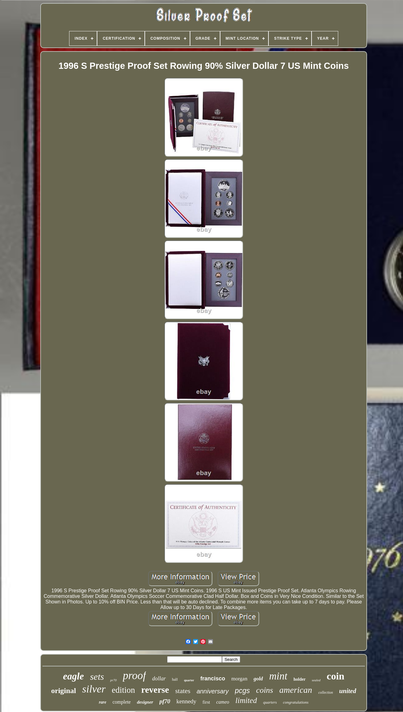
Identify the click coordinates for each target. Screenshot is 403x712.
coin (335, 676)
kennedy (186, 701)
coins (264, 690)
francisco (212, 678)
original (63, 691)
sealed (316, 680)
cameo (222, 702)
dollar (159, 678)
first (206, 702)
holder (300, 679)
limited (246, 700)
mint (278, 676)
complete (122, 702)
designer (145, 702)
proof (134, 676)
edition (123, 690)
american (295, 690)
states (182, 691)
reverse (155, 690)
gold (258, 679)
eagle (73, 676)
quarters (270, 702)
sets (97, 676)
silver (94, 689)
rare (102, 702)
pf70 (164, 701)
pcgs (242, 691)
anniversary (212, 691)
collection (325, 692)
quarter (189, 680)
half (175, 679)
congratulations (295, 702)
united (347, 691)
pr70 (113, 680)
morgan (239, 679)
